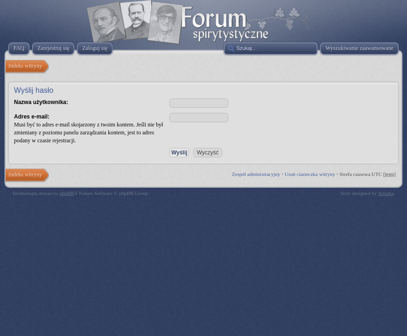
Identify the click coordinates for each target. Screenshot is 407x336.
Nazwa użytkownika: (41, 102)
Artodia (386, 193)
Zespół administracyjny (256, 174)
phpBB (66, 193)
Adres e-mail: (31, 116)
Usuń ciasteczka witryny (310, 174)
